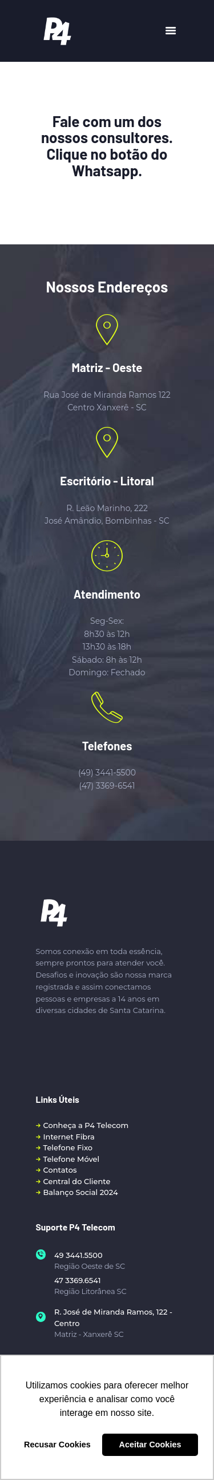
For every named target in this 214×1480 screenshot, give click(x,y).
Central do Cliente (77, 1181)
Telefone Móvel (71, 1159)
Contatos (60, 1169)
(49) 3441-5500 (107, 772)
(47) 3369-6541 (107, 786)
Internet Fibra (69, 1136)
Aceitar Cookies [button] (150, 1444)
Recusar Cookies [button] (57, 1444)
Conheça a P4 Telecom (86, 1125)
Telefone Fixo (68, 1147)
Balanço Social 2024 (80, 1192)
